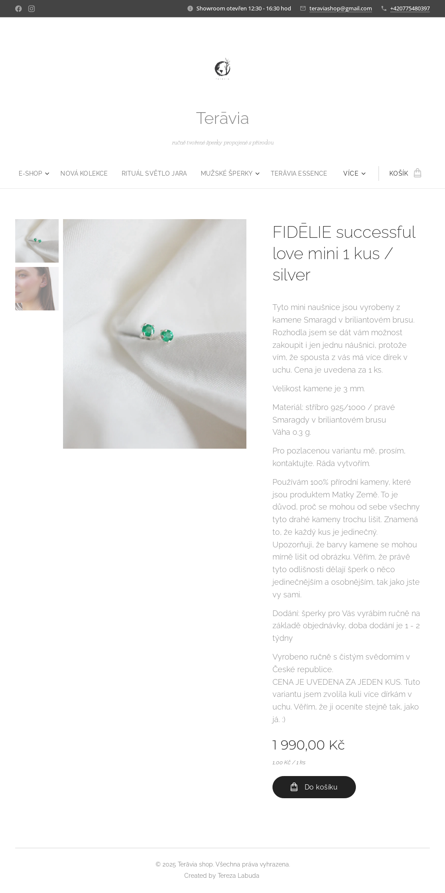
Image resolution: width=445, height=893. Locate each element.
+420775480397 (410, 8)
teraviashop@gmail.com (340, 8)
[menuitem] (29, 173)
